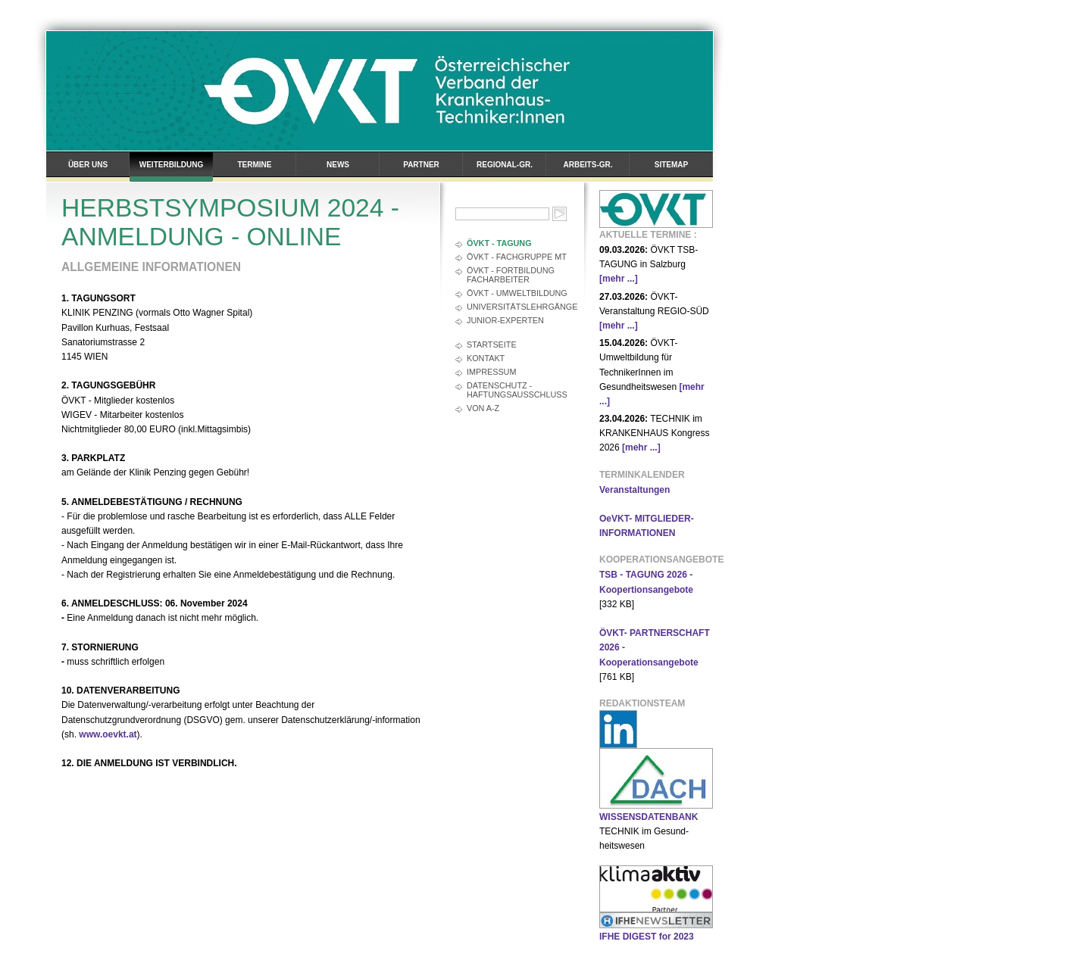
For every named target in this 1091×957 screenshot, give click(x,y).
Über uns (88, 165)
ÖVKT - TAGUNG (499, 243)
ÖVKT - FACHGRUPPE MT (517, 256)
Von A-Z (483, 408)
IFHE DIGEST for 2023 (646, 936)
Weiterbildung (171, 165)
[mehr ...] (618, 278)
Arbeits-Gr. (588, 165)
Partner (421, 165)
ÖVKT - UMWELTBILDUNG (517, 293)
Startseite (492, 344)
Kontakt (486, 358)
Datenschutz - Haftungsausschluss (517, 390)
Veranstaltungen (634, 490)
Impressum (491, 371)
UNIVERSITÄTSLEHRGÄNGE (518, 306)
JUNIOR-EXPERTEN (505, 320)
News (338, 165)
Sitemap (671, 165)
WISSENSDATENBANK (648, 817)
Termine (255, 165)
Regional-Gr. (505, 165)
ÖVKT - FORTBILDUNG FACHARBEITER (511, 275)
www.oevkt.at (107, 734)
